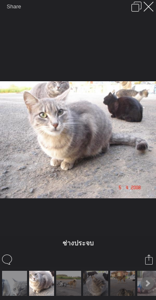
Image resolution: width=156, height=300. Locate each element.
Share (14, 6)
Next (147, 283)
